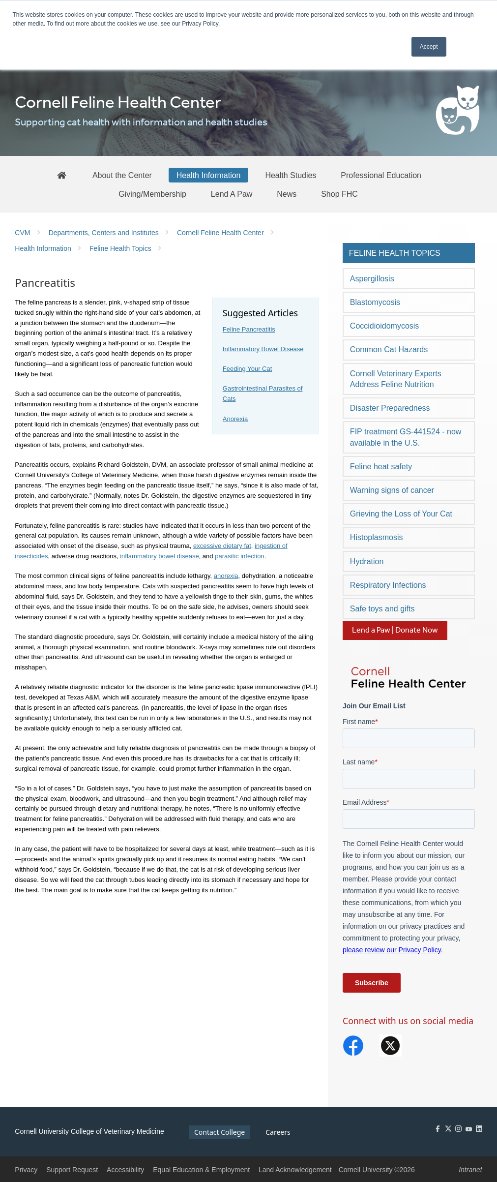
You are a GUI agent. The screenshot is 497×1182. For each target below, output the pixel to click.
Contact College (219, 1132)
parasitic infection (239, 556)
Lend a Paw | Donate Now (395, 630)
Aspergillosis (372, 278)
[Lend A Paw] (232, 193)
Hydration (366, 561)
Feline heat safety (381, 466)
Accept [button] (429, 46)
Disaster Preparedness (390, 408)
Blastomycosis (375, 302)
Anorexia (235, 419)
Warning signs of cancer (392, 490)
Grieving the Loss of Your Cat (401, 514)
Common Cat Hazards (389, 349)
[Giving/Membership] (152, 193)
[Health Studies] (290, 175)
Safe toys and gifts (382, 609)
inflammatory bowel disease (159, 556)
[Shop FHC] (339, 193)
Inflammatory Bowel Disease (263, 349)
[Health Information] (209, 175)
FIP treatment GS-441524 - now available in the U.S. (405, 437)
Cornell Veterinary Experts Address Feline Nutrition (395, 379)
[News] (286, 193)
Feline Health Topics (394, 253)
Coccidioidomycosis (384, 326)
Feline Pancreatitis (249, 329)
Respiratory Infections (388, 585)
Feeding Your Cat (247, 368)
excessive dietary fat (222, 545)
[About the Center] (122, 175)
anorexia (226, 575)
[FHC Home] (61, 174)
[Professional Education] (381, 175)
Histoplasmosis (376, 537)
